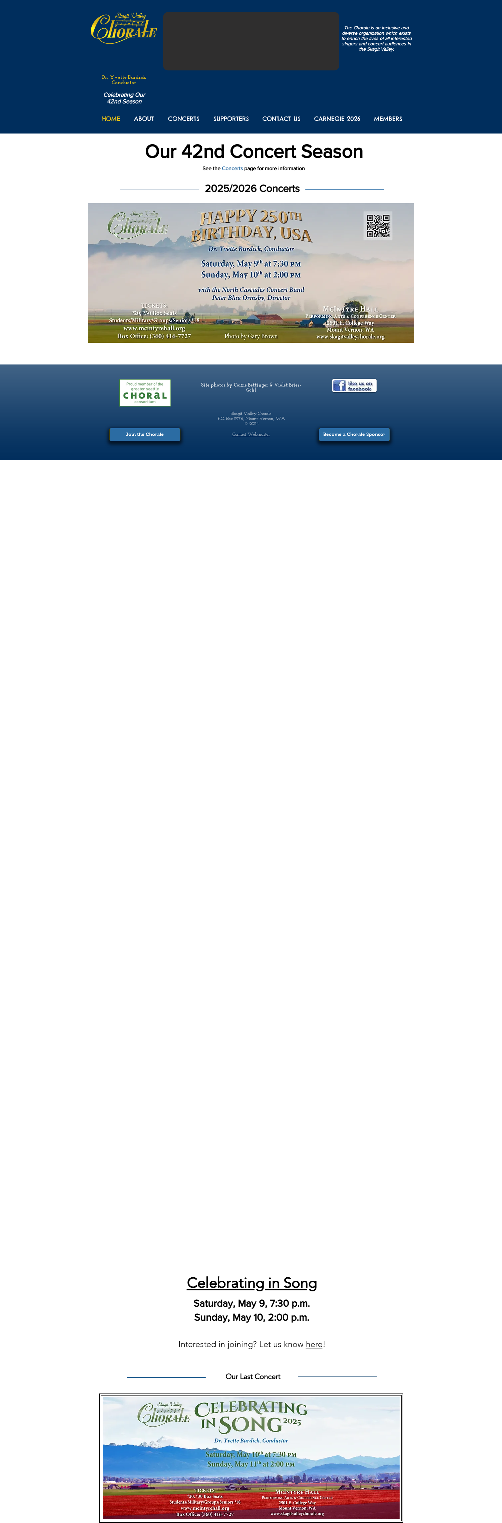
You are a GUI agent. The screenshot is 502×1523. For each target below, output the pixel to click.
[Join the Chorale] (144, 434)
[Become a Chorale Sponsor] (354, 434)
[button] (144, 119)
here (314, 1344)
